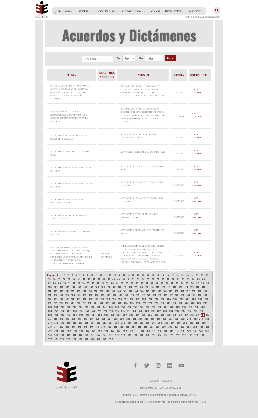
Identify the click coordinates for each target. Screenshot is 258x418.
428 (74, 334)
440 (147, 334)
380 (109, 326)
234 (186, 303)
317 (49, 318)
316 (207, 315)
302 (125, 315)
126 (197, 287)
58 (163, 279)
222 (113, 303)
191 (90, 299)
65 (198, 279)
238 (50, 307)
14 (110, 275)
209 (200, 299)
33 (202, 275)
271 (93, 311)
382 (121, 326)
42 (84, 279)
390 (170, 326)
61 (178, 279)
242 (74, 307)
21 (143, 275)
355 (117, 322)
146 (153, 291)
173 (148, 295)
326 (103, 318)
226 (138, 303)
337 (170, 318)
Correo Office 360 (149, 388)
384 (133, 326)
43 (89, 279)
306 (150, 315)
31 (192, 275)
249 (117, 307)
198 (131, 299)
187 (67, 299)
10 (92, 275)
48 (113, 279)
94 (182, 283)
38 (64, 279)
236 (199, 303)
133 (78, 291)
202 (156, 299)
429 (80, 334)
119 (157, 287)
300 (113, 315)
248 (111, 307)
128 (49, 291)
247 (104, 307)
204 (169, 299)
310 (175, 315)
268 (75, 311)
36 (54, 279)
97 (197, 283)
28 (177, 275)
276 (123, 311)
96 (192, 283)
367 (191, 322)
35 (49, 279)
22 (148, 275)
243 (80, 307)
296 (87, 315)
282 (159, 311)
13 (105, 275)
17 (124, 275)
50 (123, 279)
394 (195, 326)
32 (197, 275)
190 (84, 299)
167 (114, 295)
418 (177, 330)
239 (56, 307)
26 (167, 275)
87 (147, 283)
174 (154, 295)
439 (141, 334)
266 (62, 311)
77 (98, 283)
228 (150, 303)
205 (175, 299)
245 (92, 307)
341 (195, 318)
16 (119, 275)
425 (56, 334)
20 (138, 275)
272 (99, 311)
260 (184, 307)
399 (62, 330)
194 (108, 299)
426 (62, 334)
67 (49, 283)
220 (101, 303)
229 (156, 303)
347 (68, 322)
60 (173, 279)
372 (61, 326)
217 (84, 303)
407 (112, 330)
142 (130, 291)
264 (50, 311)
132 (72, 291)
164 (96, 295)
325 (97, 318)
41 (79, 279)
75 (88, 283)
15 (115, 275)
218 (89, 303)
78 (103, 283)
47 (109, 279)
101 (55, 287)
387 (151, 326)
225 (132, 303)
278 (134, 311)
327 (109, 318)
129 (55, 291)
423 (207, 330)
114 (130, 287)
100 (50, 287)
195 (114, 299)
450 (50, 338)
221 (107, 303)
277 (128, 311)
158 (61, 295)
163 (90, 295)
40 (74, 279)
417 (171, 330)
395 (201, 326)
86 (142, 283)
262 (196, 307)
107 (91, 287)
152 (188, 291)
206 (181, 299)
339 (183, 318)
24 (157, 275)
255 (153, 307)
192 (96, 299)
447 (190, 334)
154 (199, 291)
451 (56, 338)
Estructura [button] (83, 11)
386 (145, 326)
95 (187, 283)
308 (162, 315)
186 (61, 299)
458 (98, 338)
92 (172, 283)
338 (176, 318)
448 (196, 334)
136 (96, 291)
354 (111, 322)
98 (202, 283)
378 (97, 326)
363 (166, 322)
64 (193, 279)
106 (85, 287)
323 (85, 318)
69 (59, 283)
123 (180, 287)
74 (83, 283)
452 (62, 338)
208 (194, 299)
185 (55, 299)
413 (148, 330)
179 (182, 295)
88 (152, 283)
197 (126, 299)
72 (74, 283)
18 (128, 275)
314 (197, 315)
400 (69, 330)
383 (127, 326)
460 (111, 338)
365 (179, 322)
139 (113, 291)
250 (123, 307)
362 (160, 322)
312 (186, 315)
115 (135, 287)
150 (176, 291)
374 (73, 326)
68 (54, 283)
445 (178, 334)
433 (104, 334)
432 (98, 334)
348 (74, 322)
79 (107, 283)
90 (162, 283)
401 (75, 330)
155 (205, 291)
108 (97, 287)
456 (86, 338)
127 (203, 287)
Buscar (170, 58)
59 (168, 279)
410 (131, 330)
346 (62, 322)
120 (163, 287)
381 (115, 326)
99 (207, 283)
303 (131, 315)
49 (118, 279)
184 (49, 299)
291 (56, 315)
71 (69, 283)
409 (125, 330)
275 (117, 311)
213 (61, 303)
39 (69, 279)
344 (50, 322)
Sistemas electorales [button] (132, 11)
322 (79, 318)
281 (153, 311)
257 (165, 307)
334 (152, 318)
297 (93, 315)
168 (120, 295)
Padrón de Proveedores (160, 381)
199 (138, 299)
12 (101, 275)
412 (142, 330)
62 (183, 279)
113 (125, 287)
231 (168, 303)
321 (73, 318)
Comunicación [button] (194, 11)
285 (177, 311)
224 (126, 303)
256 (159, 307)
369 (204, 322)
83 (127, 283)
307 (156, 315)
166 (108, 295)
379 (103, 326)
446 (184, 334)
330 (128, 318)
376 (85, 326)
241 (68, 307)
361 (153, 322)
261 (190, 307)
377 (91, 326)
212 (55, 303)
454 (74, 338)
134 (84, 291)
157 (55, 295)
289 (201, 311)
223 (119, 303)
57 (158, 279)
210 (206, 299)
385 (139, 326)
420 (189, 330)
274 (111, 311)
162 (84, 295)
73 (79, 283)
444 (171, 334)
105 (79, 287)
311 (180, 315)
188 (72, 299)
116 (141, 287)
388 (157, 326)
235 (192, 303)
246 (99, 307)
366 (185, 322)
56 (153, 279)
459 (104, 338)
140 (119, 291)
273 (105, 311)
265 (56, 311)
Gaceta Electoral (173, 11)
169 (126, 295)
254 (147, 307)
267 (69, 311)
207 (187, 299)
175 (159, 295)
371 (55, 326)
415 (159, 330)
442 (159, 334)
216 (78, 303)
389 (164, 326)
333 (146, 318)
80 (112, 283)
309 (169, 315)
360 (148, 322)
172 (143, 295)
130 (61, 291)
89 (156, 283)
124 (186, 287)
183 (205, 295)
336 (164, 318)
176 (165, 295)
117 (146, 287)
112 (119, 287)
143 (136, 291)
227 (144, 303)
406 (106, 330)
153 (193, 291)
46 (104, 279)
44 (94, 279)
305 (143, 315)
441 (153, 334)
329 (122, 318)
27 (172, 275)
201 (150, 299)
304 (137, 315)
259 (178, 307)
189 (78, 299)
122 (174, 287)
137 (101, 291)
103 (67, 287)
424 (50, 334)
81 (117, 283)
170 (132, 295)
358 (135, 322)
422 (201, 330)
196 (120, 299)
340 (189, 318)
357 (129, 322)
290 (50, 315)
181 (194, 295)
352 (98, 322)
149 (170, 291)
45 (99, 279)
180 (188, 295)
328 (115, 318)
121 (169, 287)
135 (90, 291)
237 (205, 303)
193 (102, 299)
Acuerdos (155, 11)
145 (147, 291)
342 (201, 318)
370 (50, 326)
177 (171, 295)
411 (136, 330)
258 (171, 307)
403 (87, 330)
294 (75, 315)
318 (55, 318)
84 (132, 283)
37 (59, 279)
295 (81, 315)
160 (73, 295)
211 (49, 303)
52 (133, 279)
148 (165, 291)
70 (65, 283)
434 (111, 334)
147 (159, 291)
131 (67, 291)
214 (66, 303)
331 (134, 318)
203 (162, 299)
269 (81, 311)
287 (189, 311)
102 (61, 287)
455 (80, 338)
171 (137, 295)
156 (50, 295)
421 (194, 330)
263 (203, 307)
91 (167, 283)
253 (141, 307)
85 (137, 283)
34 (207, 275)
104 (73, 287)
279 (140, 311)
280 (147, 311)
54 (143, 279)
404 (93, 330)
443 (165, 334)
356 (123, 322)
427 (68, 334)
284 (171, 311)
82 (122, 283)
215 (72, 303)
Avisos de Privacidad (170, 388)
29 (182, 275)
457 (92, 338)
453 (68, 338)
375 (79, 326)
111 (114, 287)
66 (203, 279)
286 (183, 311)
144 (141, 291)
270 (87, 311)
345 (56, 322)
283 (165, 311)
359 (141, 322)
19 (133, 275)
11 (96, 275)
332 (140, 318)
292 (62, 315)
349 (80, 322)
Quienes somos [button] (62, 11)
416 (165, 330)
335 (158, 318)
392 (182, 326)
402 (81, 330)
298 (100, 315)
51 (128, 279)
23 (153, 275)
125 (192, 287)
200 (144, 299)
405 (100, 330)
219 (95, 303)
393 (189, 326)
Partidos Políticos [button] (105, 11)
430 (87, 334)
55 (148, 279)
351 (92, 322)
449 (202, 334)
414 (153, 330)
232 (174, 303)
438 (135, 334)
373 (67, 326)
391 (176, 326)
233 (180, 303)
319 (61, 318)
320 (67, 318)
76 (93, 283)
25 (162, 275)
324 (91, 318)
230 (162, 303)
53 (138, 279)
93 (177, 283)
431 (92, 334)
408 (118, 330)
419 (182, 330)
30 (187, 275)
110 (108, 287)
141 (124, 291)
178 (176, 295)
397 (50, 330)
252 (135, 307)
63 (188, 279)
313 (192, 315)
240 (62, 307)
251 (129, 307)
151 (182, 291)
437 (129, 334)
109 (103, 287)
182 (199, 295)
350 (87, 322)
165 (102, 295)
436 (123, 334)
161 (78, 295)
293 (68, 315)
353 (104, 322)
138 (107, 291)
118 (152, 287)
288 (195, 311)
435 (117, 334)
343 (207, 318)
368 (197, 322)
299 (106, 315)
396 (207, 326)
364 (172, 322)
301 (118, 315)
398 (56, 330)
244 (86, 307)
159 (67, 295)
